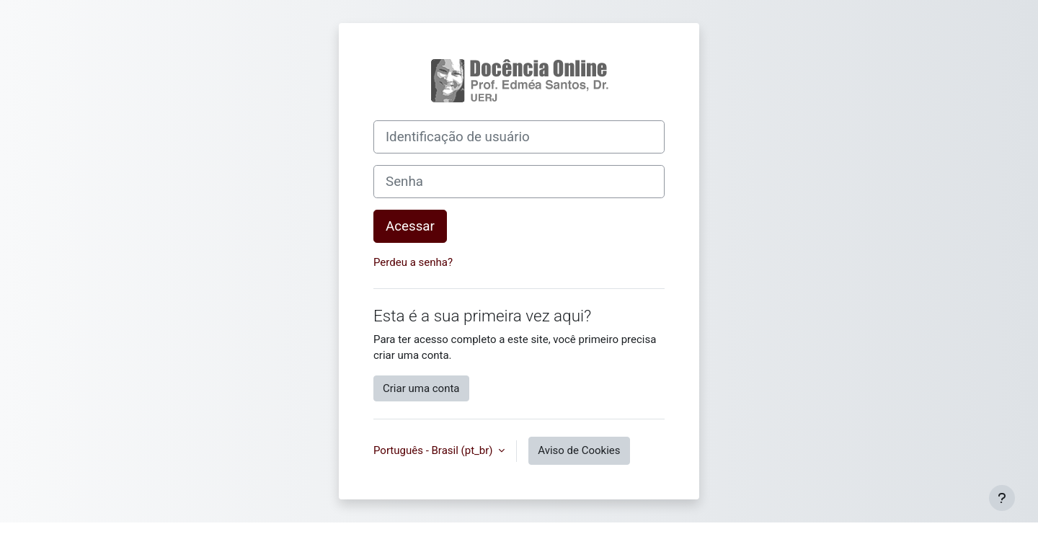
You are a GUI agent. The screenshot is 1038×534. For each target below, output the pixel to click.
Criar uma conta (421, 388)
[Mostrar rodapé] (1002, 498)
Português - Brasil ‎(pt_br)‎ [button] (434, 450)
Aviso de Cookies (579, 450)
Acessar (410, 226)
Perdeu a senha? (413, 262)
